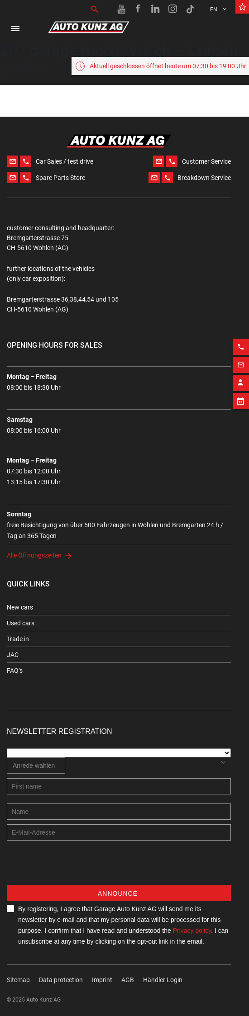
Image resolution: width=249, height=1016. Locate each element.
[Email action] (241, 354)
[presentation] (75, 867)
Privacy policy (192, 930)
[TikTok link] (190, 9)
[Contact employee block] (241, 372)
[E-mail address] (119, 832)
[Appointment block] (241, 391)
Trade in (18, 639)
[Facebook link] (138, 9)
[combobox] (36, 765)
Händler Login (162, 979)
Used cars (20, 623)
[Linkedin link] (155, 9)
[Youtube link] (121, 9)
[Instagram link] (172, 9)
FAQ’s (15, 670)
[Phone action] (241, 336)
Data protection (61, 979)
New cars (20, 607)
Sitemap (18, 979)
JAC (13, 654)
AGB (127, 979)
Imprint (102, 979)
